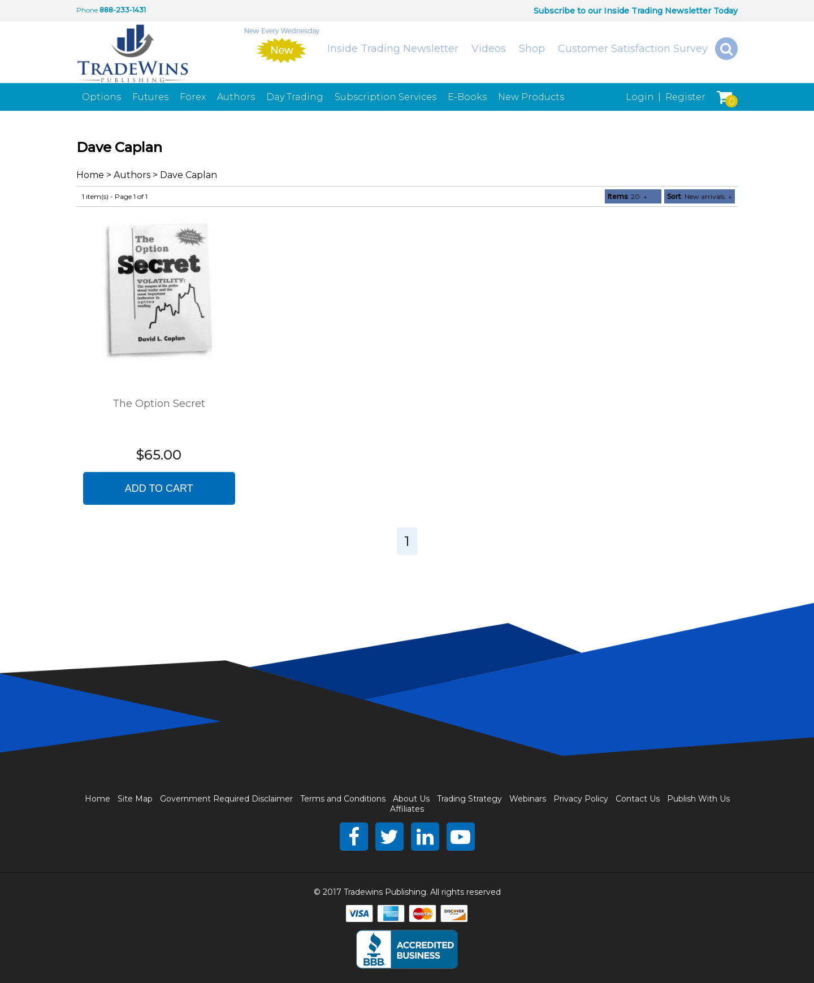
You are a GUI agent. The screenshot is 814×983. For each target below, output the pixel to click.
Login (640, 97)
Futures (150, 97)
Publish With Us (698, 799)
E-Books (467, 97)
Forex (193, 97)
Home (90, 175)
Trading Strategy (469, 799)
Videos (488, 48)
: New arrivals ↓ (699, 196)
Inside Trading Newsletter (392, 48)
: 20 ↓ (627, 196)
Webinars (527, 799)
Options (101, 97)
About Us (411, 799)
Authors (236, 97)
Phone (87, 10)
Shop (532, 48)
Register (685, 97)
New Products (531, 97)
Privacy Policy (580, 799)
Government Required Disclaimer (226, 799)
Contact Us (638, 799)
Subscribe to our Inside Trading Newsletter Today (636, 11)
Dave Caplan (188, 175)
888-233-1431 (122, 10)
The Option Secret (158, 403)
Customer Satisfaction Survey (633, 48)
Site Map (135, 799)
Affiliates (407, 809)
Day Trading (294, 97)
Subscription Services (385, 97)
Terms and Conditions (343, 799)
